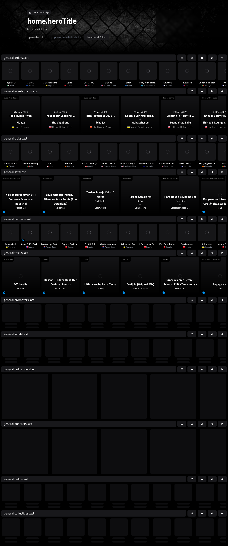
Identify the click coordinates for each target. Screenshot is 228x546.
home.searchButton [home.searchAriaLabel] (96, 37)
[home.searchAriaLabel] (67, 37)
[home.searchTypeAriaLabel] (39, 37)
